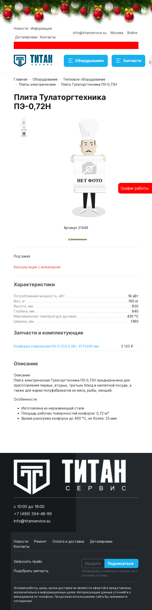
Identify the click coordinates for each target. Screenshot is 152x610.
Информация (41, 28)
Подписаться (120, 563)
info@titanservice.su (90, 33)
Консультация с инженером (37, 267)
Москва (117, 33)
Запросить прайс (28, 561)
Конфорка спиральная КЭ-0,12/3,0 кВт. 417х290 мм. (57, 346)
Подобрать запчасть (31, 571)
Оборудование (86, 61)
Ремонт (41, 541)
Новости (21, 28)
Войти (132, 33)
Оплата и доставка (68, 541)
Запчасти (128, 61)
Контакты (48, 37)
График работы (134, 188)
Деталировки (26, 37)
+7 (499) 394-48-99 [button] (33, 513)
